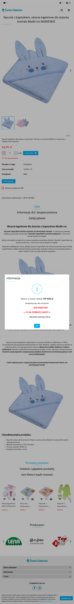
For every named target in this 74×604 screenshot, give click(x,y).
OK (37, 326)
